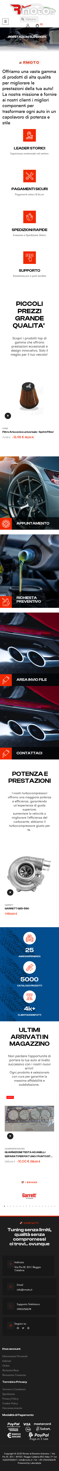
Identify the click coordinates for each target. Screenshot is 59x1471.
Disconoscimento (12, 1408)
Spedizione (8, 1394)
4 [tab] (13, 1206)
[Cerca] (29, 19)
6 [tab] (20, 1206)
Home (5, 428)
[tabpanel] (29, 1196)
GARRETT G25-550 (17, 908)
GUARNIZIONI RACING (15, 1149)
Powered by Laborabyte (29, 1463)
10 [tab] (32, 1206)
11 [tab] (35, 1206)
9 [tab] (29, 1206)
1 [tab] (4, 1206)
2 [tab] (7, 1206)
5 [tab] (17, 1206)
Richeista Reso (10, 1370)
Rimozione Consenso (14, 1375)
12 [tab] (39, 1206)
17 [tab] (54, 1206)
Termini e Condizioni (14, 1389)
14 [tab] (45, 1206)
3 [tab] (10, 1206)
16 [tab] (51, 1206)
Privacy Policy (10, 1399)
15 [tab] (48, 1206)
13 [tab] (42, 1206)
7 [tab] (23, 1206)
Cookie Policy (10, 1403)
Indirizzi (6, 1361)
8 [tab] (26, 1206)
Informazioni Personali (15, 1356)
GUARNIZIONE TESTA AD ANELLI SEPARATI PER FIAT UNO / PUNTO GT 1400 (28, 1154)
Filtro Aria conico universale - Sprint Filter (28, 432)
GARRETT (9, 905)
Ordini (5, 1365)
